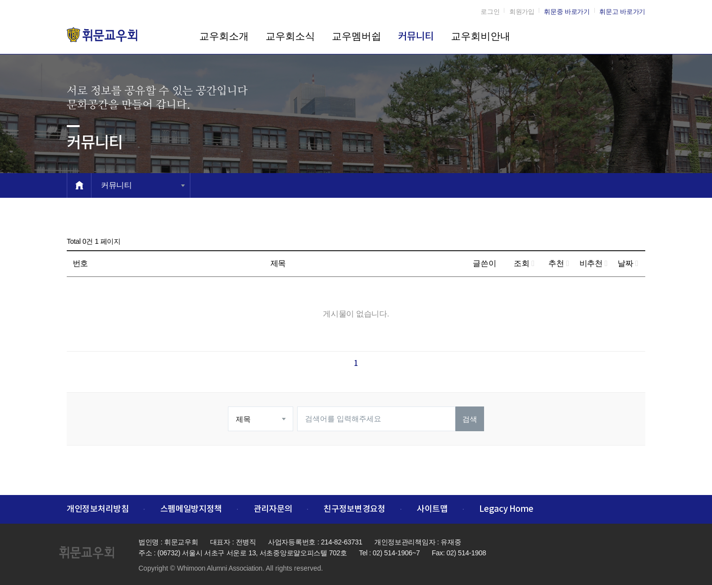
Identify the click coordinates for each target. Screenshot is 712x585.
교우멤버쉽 (356, 36)
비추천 (593, 263)
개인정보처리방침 (98, 509)
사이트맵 (432, 509)
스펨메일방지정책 (191, 509)
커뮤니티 (416, 37)
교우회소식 (290, 36)
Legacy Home (506, 509)
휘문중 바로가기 (567, 11)
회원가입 (521, 11)
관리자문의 (273, 509)
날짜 (628, 263)
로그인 (490, 11)
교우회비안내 (480, 36)
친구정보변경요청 (354, 509)
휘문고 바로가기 (622, 11)
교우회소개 (224, 36)
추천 (558, 263)
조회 (524, 263)
